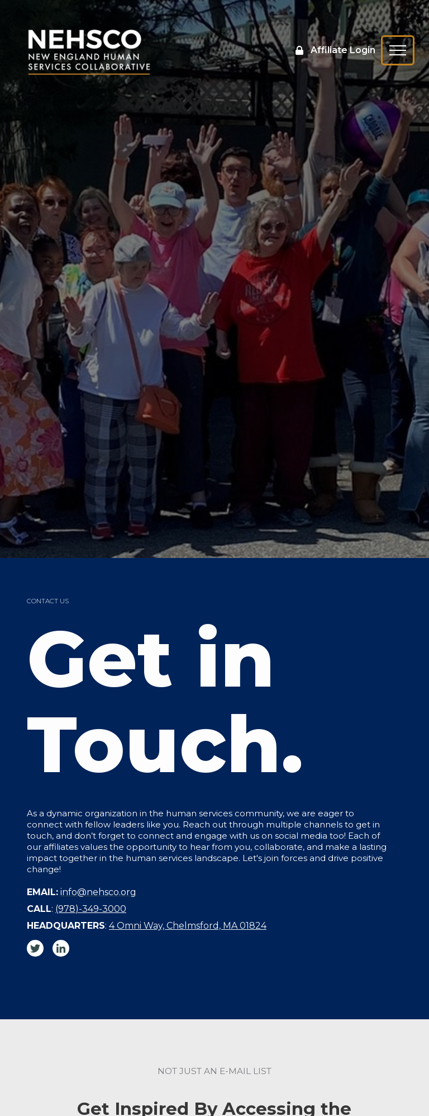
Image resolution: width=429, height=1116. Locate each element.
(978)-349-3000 (90, 909)
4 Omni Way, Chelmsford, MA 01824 (187, 925)
